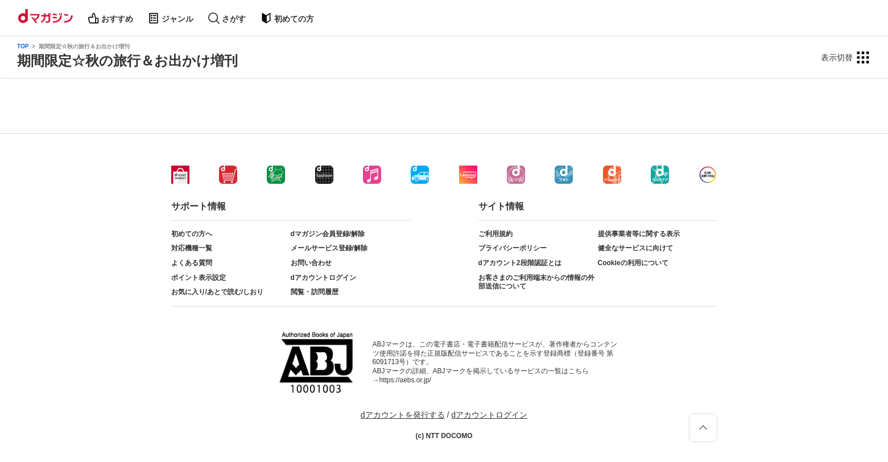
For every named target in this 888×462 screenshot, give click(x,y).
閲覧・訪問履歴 (314, 292)
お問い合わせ (311, 263)
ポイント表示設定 (198, 278)
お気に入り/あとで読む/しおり (217, 292)
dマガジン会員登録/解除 (328, 234)
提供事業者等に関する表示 (639, 234)
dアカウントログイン (323, 278)
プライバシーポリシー (512, 248)
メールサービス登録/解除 (329, 248)
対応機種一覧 (191, 248)
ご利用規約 (495, 234)
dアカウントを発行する (403, 414)
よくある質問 (191, 263)
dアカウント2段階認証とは (519, 263)
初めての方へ (191, 234)
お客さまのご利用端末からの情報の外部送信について (536, 282)
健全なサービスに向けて (635, 248)
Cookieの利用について (633, 263)
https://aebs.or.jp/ (405, 380)
